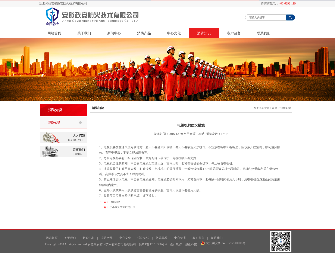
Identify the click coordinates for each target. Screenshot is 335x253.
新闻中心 (117, 33)
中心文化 (174, 33)
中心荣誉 (180, 238)
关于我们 (84, 33)
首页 (274, 107)
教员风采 (162, 238)
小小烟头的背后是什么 (122, 207)
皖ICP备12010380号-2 (153, 244)
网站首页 (54, 33)
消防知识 (204, 33)
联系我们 (263, 33)
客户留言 (234, 33)
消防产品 (144, 33)
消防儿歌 (115, 202)
